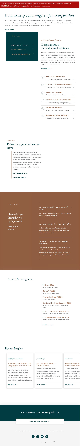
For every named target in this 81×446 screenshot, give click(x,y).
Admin (53, 441)
